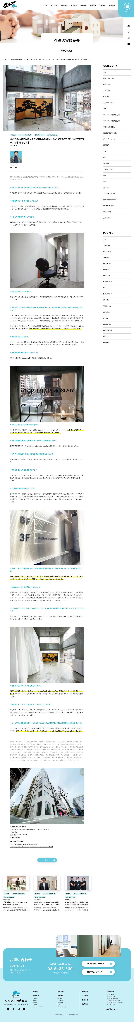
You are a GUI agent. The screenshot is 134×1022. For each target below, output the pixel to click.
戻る (50, 860)
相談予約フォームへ (99, 972)
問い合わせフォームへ (99, 964)
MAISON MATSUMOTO (18, 827)
